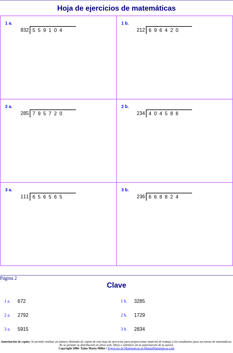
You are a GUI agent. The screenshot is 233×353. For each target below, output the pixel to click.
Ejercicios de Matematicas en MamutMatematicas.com (141, 348)
